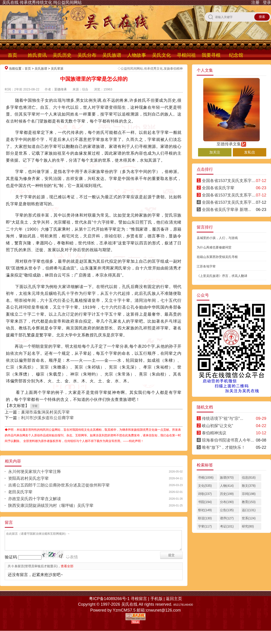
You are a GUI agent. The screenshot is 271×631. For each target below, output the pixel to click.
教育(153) (249, 502)
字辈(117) (205, 526)
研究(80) (248, 526)
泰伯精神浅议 (214, 433)
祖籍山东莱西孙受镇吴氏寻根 (217, 257)
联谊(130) (205, 518)
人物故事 (136, 55)
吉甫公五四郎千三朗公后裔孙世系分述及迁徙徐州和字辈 (59, 485)
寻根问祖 (186, 55)
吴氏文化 (161, 55)
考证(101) (227, 526)
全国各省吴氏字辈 (218, 188)
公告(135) (227, 510)
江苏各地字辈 (206, 266)
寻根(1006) (205, 477)
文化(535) (205, 485)
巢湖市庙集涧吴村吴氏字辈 (45, 412)
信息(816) (249, 477)
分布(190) (227, 502)
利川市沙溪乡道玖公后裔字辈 (47, 418)
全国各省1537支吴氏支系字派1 (230, 180)
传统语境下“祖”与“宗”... (222, 418)
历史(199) (227, 494)
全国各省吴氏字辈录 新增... (226, 209)
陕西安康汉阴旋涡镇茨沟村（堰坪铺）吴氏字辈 (50, 505)
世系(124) (249, 518)
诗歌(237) (205, 494)
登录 (267, 2)
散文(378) (249, 485)
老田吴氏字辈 (20, 492)
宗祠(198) (249, 494)
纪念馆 (236, 55)
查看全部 (67, 566)
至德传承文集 (231, 142)
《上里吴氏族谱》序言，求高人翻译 (222, 276)
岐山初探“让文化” (217, 425)
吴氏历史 (62, 55)
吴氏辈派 (57, 68)
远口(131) (249, 510)
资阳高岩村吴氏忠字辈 (28, 478)
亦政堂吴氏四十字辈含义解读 (34, 498)
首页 (12, 55)
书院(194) (205, 502)
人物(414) (227, 485)
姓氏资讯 (37, 55)
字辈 (34, 406)
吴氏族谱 (111, 55)
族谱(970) (227, 477)
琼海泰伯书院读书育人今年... (228, 440)
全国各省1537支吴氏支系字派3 (230, 202)
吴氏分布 (86, 55)
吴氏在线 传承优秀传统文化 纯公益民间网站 (42, 2)
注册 (255, 2)
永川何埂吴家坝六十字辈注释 (34, 471)
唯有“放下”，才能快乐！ (223, 447)
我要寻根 (211, 55)
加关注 (214, 152)
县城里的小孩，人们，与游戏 (217, 238)
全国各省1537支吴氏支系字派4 (230, 195)
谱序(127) (227, 518)
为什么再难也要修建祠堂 (214, 247)
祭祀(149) (205, 510)
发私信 (249, 152)
